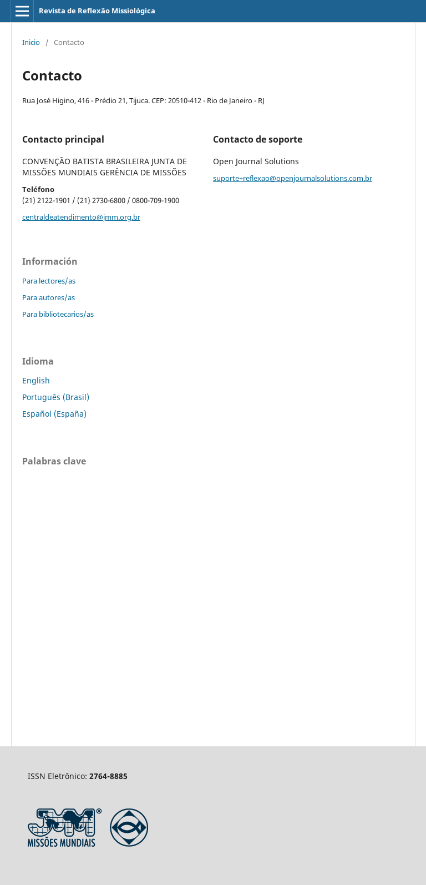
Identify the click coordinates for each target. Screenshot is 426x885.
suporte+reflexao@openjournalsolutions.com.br (292, 178)
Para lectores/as (48, 281)
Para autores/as (48, 297)
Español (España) (54, 413)
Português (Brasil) (55, 397)
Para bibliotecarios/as (58, 314)
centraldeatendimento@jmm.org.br (81, 217)
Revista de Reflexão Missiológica (97, 11)
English (36, 380)
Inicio (31, 42)
